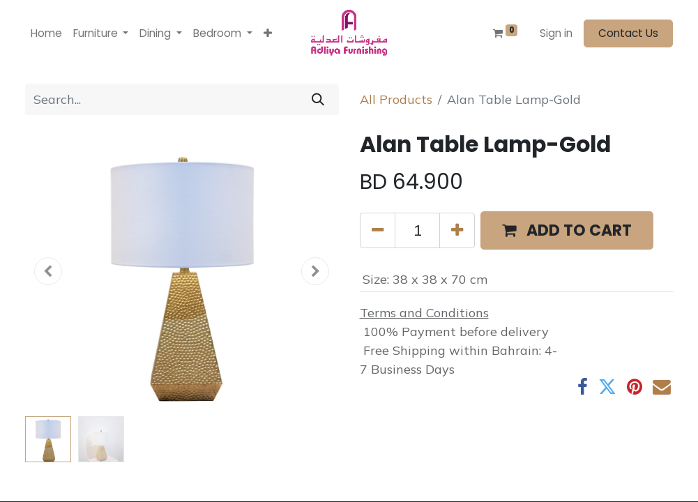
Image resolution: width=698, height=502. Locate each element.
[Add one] (457, 230)
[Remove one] (377, 230)
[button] (268, 33)
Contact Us (628, 33)
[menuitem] (46, 33)
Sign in (556, 33)
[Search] (318, 99)
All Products (396, 99)
